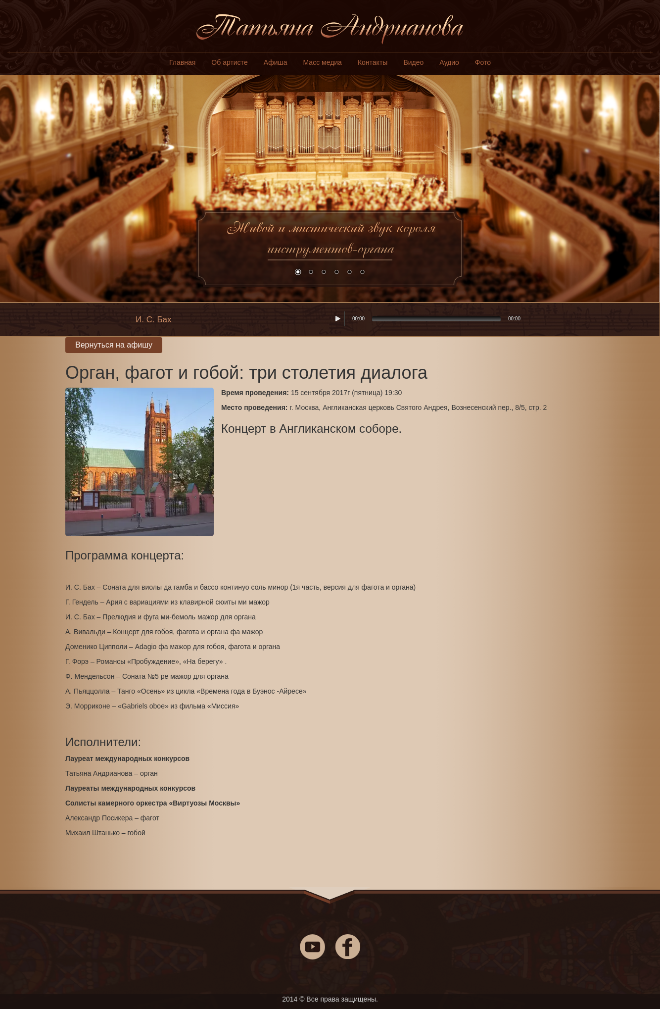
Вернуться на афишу (113, 345)
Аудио (449, 62)
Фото (483, 62)
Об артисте (229, 62)
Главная (182, 62)
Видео (413, 62)
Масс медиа (322, 62)
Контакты (372, 62)
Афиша (275, 62)
